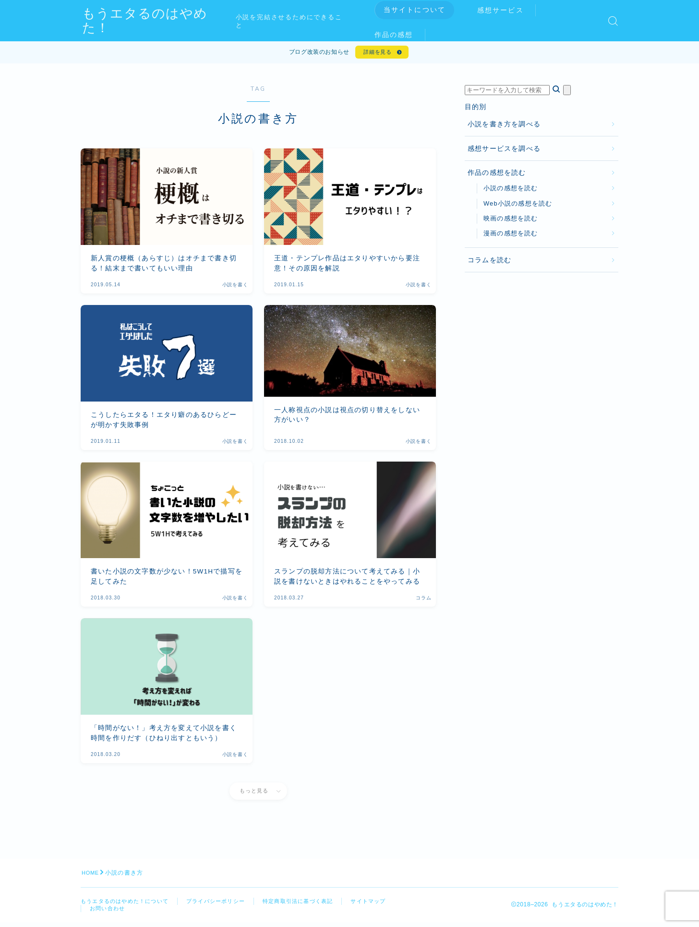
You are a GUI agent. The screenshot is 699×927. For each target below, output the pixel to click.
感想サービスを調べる (504, 151)
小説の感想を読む (510, 191)
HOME (91, 875)
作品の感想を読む (497, 176)
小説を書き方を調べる (504, 127)
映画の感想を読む (510, 221)
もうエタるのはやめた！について (128, 904)
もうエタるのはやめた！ (161, 20)
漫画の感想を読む (510, 236)
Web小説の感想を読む (517, 206)
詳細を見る (376, 53)
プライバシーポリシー (225, 904)
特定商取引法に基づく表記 (312, 904)
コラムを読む (489, 263)
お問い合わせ (164, 912)
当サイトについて (422, 9)
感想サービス (507, 10)
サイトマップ (109, 912)
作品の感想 (401, 34)
